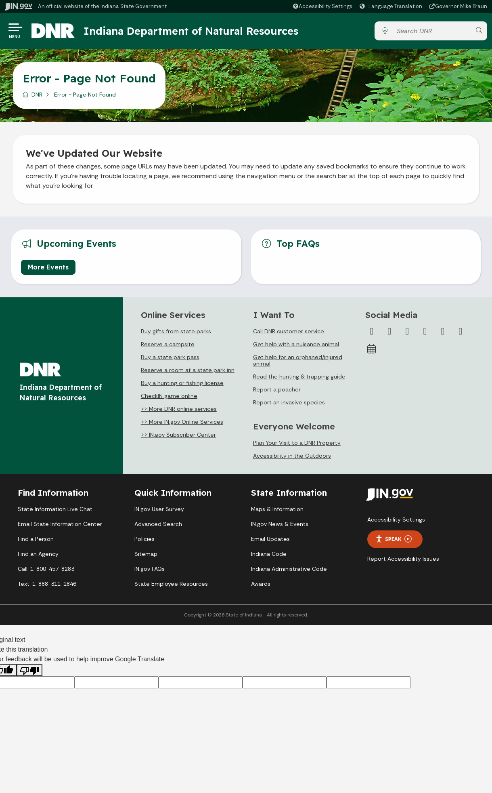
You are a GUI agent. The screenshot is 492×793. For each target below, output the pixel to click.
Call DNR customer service (288, 333)
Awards (260, 585)
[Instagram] (407, 333)
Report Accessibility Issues (403, 560)
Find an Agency (38, 556)
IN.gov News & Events (279, 526)
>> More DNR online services (179, 410)
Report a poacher (277, 391)
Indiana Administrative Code (289, 570)
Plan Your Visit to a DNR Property (297, 444)
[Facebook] (371, 333)
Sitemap (145, 556)
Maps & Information (277, 511)
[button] (322, 6)
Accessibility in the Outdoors (292, 457)
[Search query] (432, 32)
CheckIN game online (169, 398)
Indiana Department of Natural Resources (195, 31)
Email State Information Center (60, 526)
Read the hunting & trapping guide (299, 378)
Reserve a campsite (168, 346)
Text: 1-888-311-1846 (47, 585)
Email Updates (270, 541)
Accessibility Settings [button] (396, 521)
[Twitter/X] (389, 333)
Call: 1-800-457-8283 (46, 570)
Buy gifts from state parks (176, 333)
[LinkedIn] (442, 333)
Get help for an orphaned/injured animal (297, 362)
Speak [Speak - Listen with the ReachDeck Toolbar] (393, 541)
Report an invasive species (289, 404)
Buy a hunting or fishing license (182, 385)
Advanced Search (158, 526)
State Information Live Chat (55, 511)
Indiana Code (269, 556)
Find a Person (36, 541)
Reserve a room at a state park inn (187, 372)
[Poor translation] (29, 672)
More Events (48, 269)
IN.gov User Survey (159, 511)
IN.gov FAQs (149, 570)
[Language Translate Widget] (392, 6)
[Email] (460, 333)
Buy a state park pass (170, 359)
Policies (144, 541)
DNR (36, 96)
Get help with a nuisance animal (296, 346)
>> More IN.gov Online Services (182, 423)
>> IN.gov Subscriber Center (178, 436)
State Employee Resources (171, 585)
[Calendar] (371, 351)
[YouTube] (425, 333)
